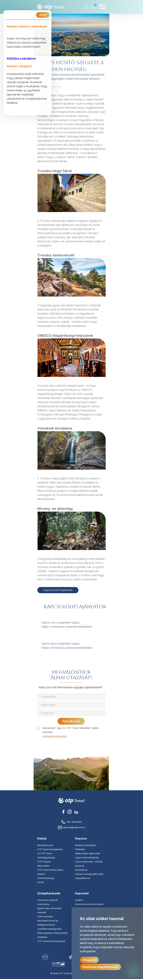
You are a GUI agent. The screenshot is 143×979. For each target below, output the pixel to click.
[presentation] (72, 745)
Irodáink (79, 900)
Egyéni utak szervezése (49, 908)
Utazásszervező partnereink (89, 904)
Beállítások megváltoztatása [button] (100, 966)
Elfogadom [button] (89, 959)
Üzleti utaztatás (45, 916)
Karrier (40, 882)
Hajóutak (41, 912)
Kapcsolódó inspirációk (58, 590)
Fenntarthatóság (45, 878)
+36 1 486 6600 (71, 822)
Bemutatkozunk (45, 845)
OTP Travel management (50, 849)
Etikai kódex (43, 866)
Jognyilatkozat (82, 878)
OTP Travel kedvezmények (51, 941)
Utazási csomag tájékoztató (89, 874)
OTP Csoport (44, 861)
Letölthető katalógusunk (49, 929)
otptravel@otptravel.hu (71, 827)
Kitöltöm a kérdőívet (21, 58)
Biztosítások (81, 870)
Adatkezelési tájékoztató (54, 736)
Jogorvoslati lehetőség (86, 857)
